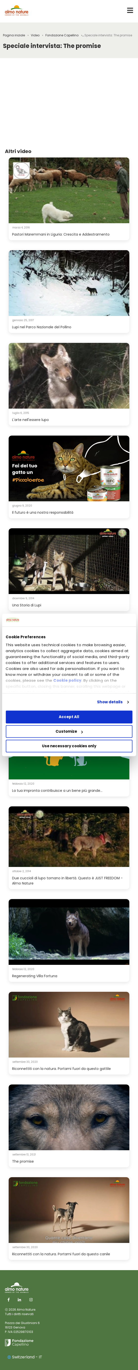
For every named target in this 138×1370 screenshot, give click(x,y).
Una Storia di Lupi (26, 605)
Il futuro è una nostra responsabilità (42, 512)
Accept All (69, 717)
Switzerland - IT (24, 1357)
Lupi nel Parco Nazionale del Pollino (41, 327)
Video (35, 35)
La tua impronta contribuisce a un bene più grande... (57, 790)
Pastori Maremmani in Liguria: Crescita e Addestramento (61, 234)
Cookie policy (67, 680)
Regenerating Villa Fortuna (34, 975)
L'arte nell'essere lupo (30, 419)
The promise (23, 1161)
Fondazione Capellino (62, 35)
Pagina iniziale (14, 35)
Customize (69, 731)
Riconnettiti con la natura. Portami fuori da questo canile (61, 1254)
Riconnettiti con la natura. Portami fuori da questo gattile (61, 1068)
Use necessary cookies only (69, 746)
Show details (110, 702)
